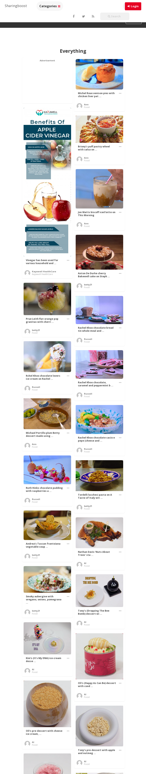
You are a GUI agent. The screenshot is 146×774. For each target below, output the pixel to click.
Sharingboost (16, 5)
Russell (88, 339)
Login (135, 6)
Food (87, 107)
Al (85, 563)
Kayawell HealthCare (44, 271)
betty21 (88, 284)
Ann (86, 104)
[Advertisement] (47, 81)
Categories (49, 6)
